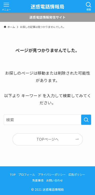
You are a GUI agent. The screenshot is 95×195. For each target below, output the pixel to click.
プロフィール (26, 174)
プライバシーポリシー (52, 174)
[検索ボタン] (88, 6)
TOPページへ (47, 139)
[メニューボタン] (6, 6)
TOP (12, 174)
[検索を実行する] (86, 120)
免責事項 (37, 180)
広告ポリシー (76, 174)
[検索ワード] (47, 120)
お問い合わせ (54, 180)
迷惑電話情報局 (47, 6)
